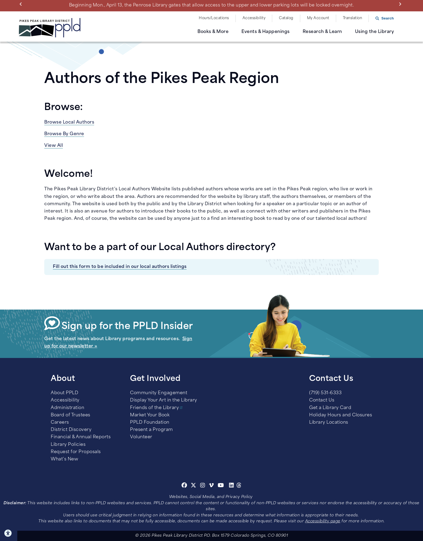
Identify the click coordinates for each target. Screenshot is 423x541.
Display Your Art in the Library (163, 400)
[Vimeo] (211, 486)
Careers (60, 422)
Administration (67, 408)
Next (401, 4)
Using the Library (374, 32)
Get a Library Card (330, 408)
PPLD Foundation (149, 422)
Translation (352, 18)
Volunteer (141, 437)
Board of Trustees (70, 415)
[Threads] (239, 486)
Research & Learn (322, 32)
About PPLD (64, 393)
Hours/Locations (214, 18)
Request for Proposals (76, 452)
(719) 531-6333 (325, 393)
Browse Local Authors (69, 122)
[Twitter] (193, 486)
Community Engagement (158, 393)
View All (53, 146)
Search (387, 18)
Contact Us (321, 400)
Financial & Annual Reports (81, 437)
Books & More (212, 32)
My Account (318, 18)
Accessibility (254, 18)
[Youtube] (221, 486)
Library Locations (328, 422)
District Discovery (71, 430)
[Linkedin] (231, 486)
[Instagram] (203, 486)
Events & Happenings (265, 32)
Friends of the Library (154, 408)
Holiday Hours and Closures (340, 415)
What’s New (64, 459)
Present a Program (151, 430)
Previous (22, 4)
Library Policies (68, 445)
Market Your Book (149, 415)
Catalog (286, 18)
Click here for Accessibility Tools (8, 533)
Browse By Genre (64, 134)
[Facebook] (184, 486)
